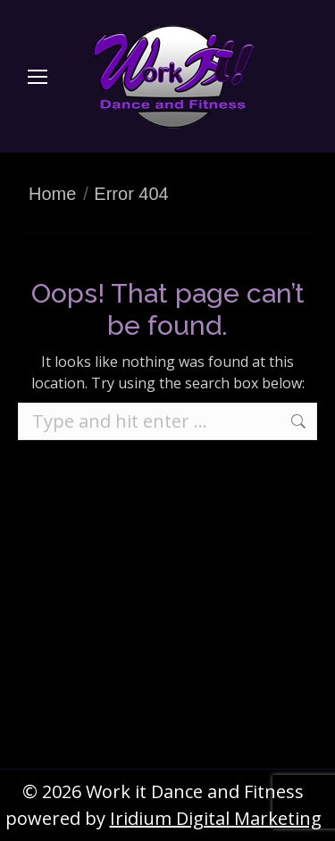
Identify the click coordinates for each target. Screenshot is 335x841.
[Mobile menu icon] (37, 76)
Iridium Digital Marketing (216, 818)
